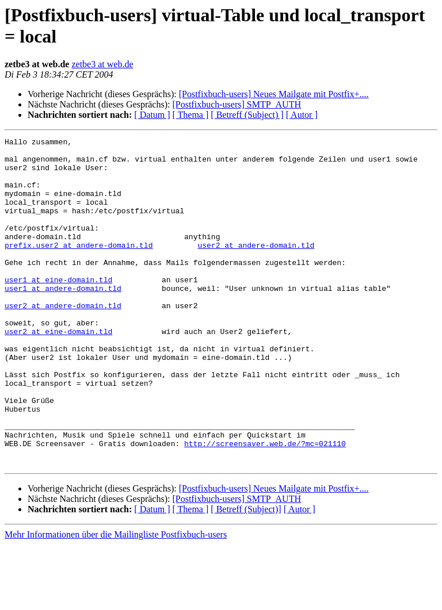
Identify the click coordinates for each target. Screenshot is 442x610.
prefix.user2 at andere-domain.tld (79, 267)
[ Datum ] (152, 115)
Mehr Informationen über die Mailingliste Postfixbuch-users (116, 600)
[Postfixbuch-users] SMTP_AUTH (236, 104)
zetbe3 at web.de (102, 64)
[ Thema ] (191, 115)
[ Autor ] (302, 115)
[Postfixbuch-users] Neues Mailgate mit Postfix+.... (274, 94)
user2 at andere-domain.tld (255, 267)
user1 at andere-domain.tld (63, 319)
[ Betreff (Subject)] (246, 575)
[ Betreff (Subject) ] (247, 115)
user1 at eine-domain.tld (58, 309)
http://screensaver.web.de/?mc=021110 (265, 505)
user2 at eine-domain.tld (58, 371)
